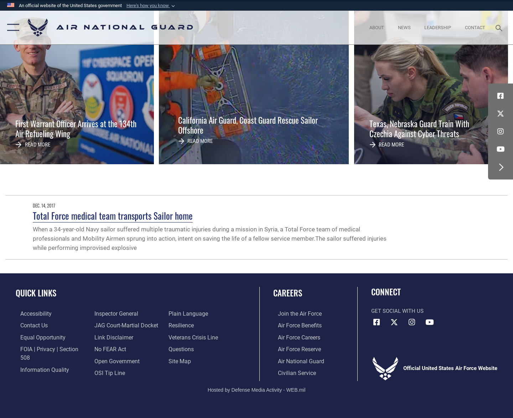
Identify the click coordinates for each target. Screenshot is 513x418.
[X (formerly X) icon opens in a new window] (500, 114)
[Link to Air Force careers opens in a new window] (294, 336)
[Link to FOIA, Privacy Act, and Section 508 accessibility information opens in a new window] (48, 348)
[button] (151, 5)
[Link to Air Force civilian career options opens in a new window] (291, 372)
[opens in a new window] (31, 313)
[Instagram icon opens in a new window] (500, 131)
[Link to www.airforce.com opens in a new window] (294, 313)
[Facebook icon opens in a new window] (500, 96)
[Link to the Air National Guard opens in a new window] (295, 360)
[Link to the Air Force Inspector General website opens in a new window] (37, 372)
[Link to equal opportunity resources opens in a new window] (37, 336)
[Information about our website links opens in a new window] (111, 325)
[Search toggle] (500, 27)
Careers (287, 293)
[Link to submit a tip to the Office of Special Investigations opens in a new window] (107, 360)
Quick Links (36, 293)
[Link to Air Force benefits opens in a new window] (294, 325)
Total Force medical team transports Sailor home (113, 215)
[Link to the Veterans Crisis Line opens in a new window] (194, 325)
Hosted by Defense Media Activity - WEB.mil (257, 388)
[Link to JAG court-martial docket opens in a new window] (123, 313)
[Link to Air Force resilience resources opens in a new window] (182, 313)
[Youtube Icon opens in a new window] (500, 149)
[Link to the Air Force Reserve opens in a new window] (294, 348)
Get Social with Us (397, 311)
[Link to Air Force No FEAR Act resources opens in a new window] (108, 336)
